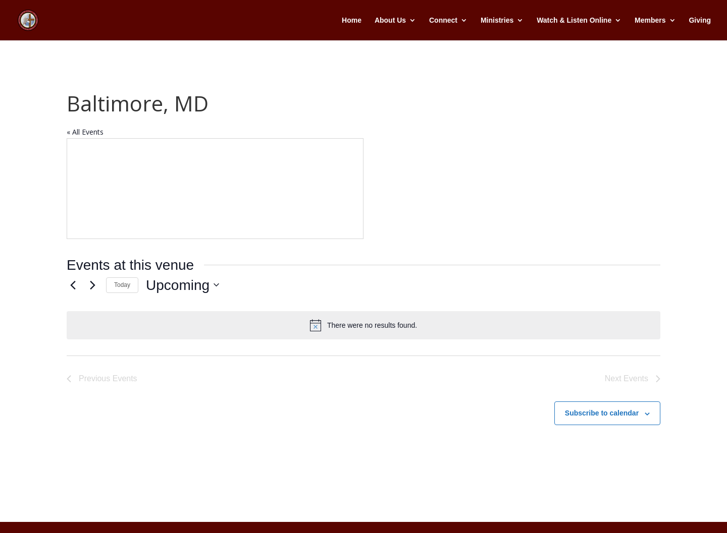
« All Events (85, 132)
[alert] (363, 325)
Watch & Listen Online (574, 20)
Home (351, 20)
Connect (443, 20)
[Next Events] (92, 285)
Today (122, 284)
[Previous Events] (73, 285)
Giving (700, 20)
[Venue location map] (215, 188)
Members (650, 20)
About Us (390, 20)
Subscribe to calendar (602, 413)
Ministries (497, 20)
